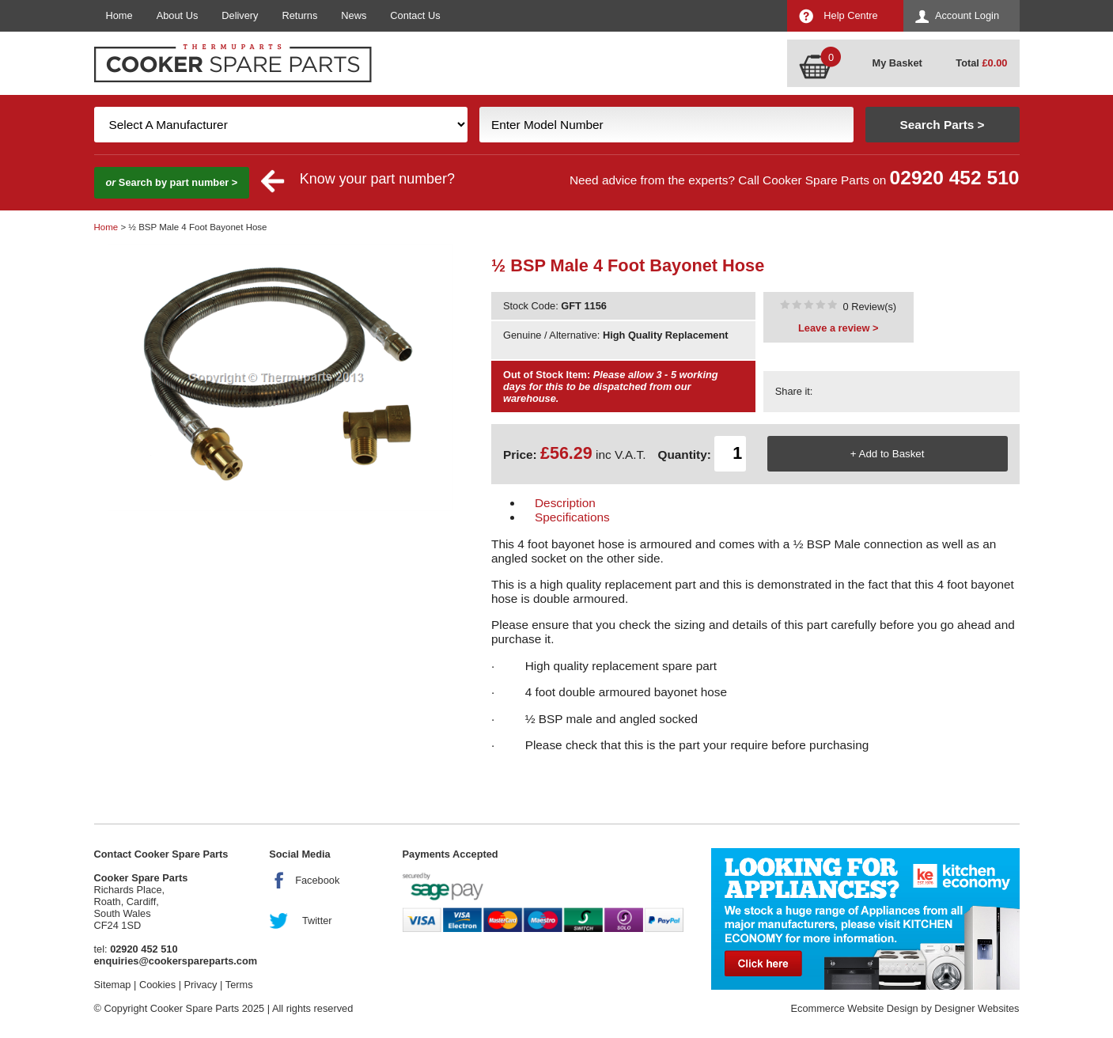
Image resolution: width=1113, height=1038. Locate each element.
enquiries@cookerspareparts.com (176, 961)
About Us (178, 15)
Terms (239, 985)
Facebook (317, 880)
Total (981, 63)
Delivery (239, 15)
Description (565, 503)
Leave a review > (838, 328)
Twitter (317, 920)
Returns (300, 15)
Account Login (967, 15)
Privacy (201, 985)
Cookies (157, 985)
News (353, 15)
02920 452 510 (955, 177)
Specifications (572, 517)
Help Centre (850, 15)
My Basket (897, 63)
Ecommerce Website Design (854, 1008)
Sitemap (112, 985)
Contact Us (415, 15)
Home (119, 15)
